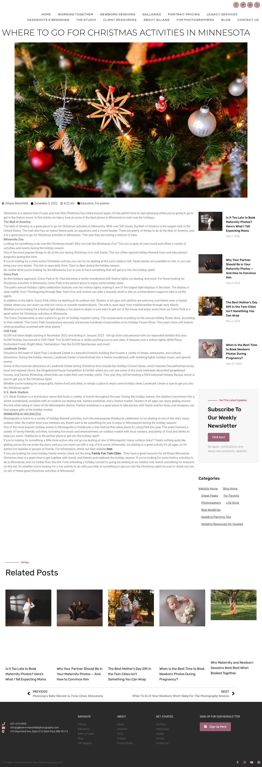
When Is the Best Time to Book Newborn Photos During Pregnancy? (182, 674)
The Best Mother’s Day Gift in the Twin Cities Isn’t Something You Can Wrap (129, 674)
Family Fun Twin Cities (106, 453)
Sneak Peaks (209, 495)
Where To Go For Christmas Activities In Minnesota (126, 32)
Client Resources (120, 19)
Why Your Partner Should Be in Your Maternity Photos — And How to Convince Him (241, 268)
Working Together (75, 14)
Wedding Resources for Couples (222, 524)
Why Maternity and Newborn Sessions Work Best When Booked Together (232, 668)
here (109, 449)
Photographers (211, 502)
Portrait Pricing (184, 14)
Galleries (151, 14)
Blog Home (230, 488)
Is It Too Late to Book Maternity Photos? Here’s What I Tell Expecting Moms (25, 674)
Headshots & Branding (48, 19)
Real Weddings (211, 510)
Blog (226, 19)
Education (87, 203)
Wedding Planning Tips (216, 517)
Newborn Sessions (118, 14)
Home (46, 14)
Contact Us (248, 19)
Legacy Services (222, 14)
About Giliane (157, 19)
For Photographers (195, 19)
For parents (102, 203)
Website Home (208, 488)
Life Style (232, 502)
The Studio (86, 19)
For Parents (231, 495)
